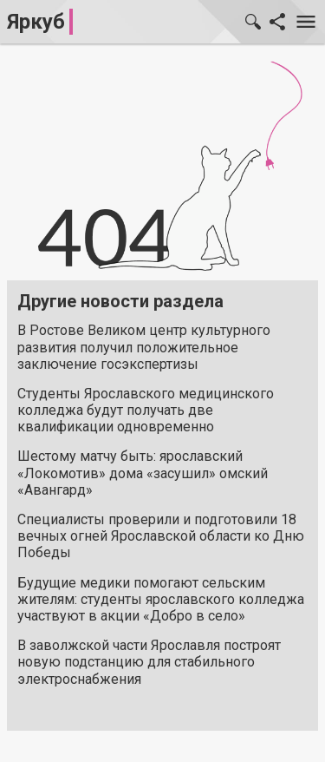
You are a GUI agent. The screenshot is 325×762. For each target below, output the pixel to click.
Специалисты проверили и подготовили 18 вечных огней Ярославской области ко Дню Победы (160, 536)
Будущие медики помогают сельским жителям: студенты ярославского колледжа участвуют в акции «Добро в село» (160, 599)
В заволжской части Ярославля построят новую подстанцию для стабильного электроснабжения (149, 661)
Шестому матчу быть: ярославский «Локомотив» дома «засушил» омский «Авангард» (142, 472)
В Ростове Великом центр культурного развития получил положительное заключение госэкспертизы (143, 346)
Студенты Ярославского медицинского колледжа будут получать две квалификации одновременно (145, 410)
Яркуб (36, 22)
